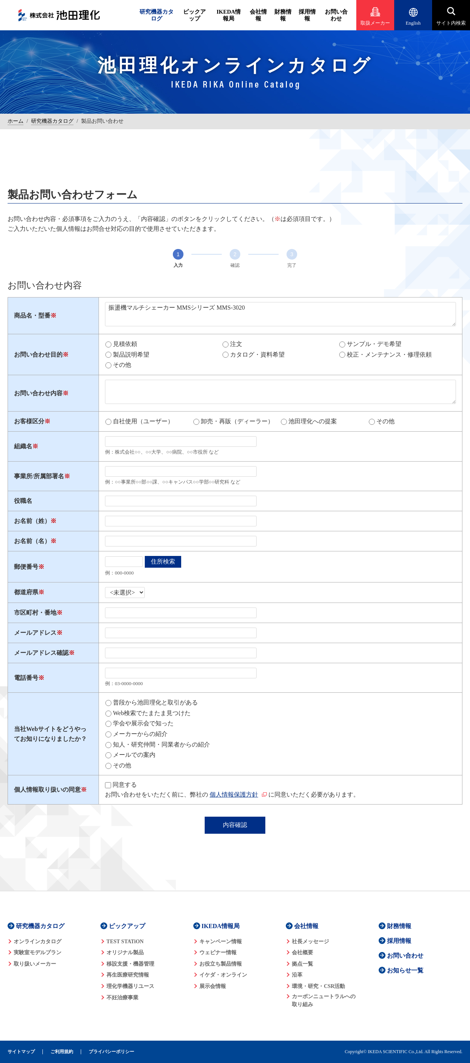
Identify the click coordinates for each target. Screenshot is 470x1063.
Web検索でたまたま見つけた (152, 713)
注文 (236, 344)
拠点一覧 (302, 964)
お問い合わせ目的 (38, 354)
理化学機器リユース (130, 986)
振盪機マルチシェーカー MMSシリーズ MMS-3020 (280, 314)
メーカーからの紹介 (140, 734)
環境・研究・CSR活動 (318, 986)
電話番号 (26, 678)
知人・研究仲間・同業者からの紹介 (161, 744)
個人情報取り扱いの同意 (47, 789)
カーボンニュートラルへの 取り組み (324, 1000)
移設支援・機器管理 (130, 964)
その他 (122, 365)
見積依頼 (125, 344)
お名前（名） (32, 541)
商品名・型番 (32, 315)
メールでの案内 (134, 754)
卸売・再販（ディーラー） (237, 421)
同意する (125, 784)
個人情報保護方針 (234, 794)
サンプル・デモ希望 (374, 344)
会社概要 (302, 952)
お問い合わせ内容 (38, 393)
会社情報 (258, 15)
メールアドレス (35, 632)
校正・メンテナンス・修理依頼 (389, 354)
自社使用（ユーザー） (143, 421)
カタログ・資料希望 (257, 354)
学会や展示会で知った (143, 723)
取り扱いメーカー (35, 964)
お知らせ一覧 (405, 970)
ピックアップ (194, 15)
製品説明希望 (131, 354)
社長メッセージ (310, 941)
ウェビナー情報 (218, 952)
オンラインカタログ (37, 941)
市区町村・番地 (35, 612)
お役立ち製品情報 (220, 964)
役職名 (23, 501)
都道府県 (26, 592)
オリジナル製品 (125, 952)
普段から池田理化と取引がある (155, 702)
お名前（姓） (32, 521)
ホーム (16, 121)
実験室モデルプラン (37, 952)
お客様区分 (29, 421)
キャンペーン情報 (220, 941)
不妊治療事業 (122, 997)
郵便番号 (26, 567)
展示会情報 (212, 986)
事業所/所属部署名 (39, 476)
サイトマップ (21, 1051)
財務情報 (282, 15)
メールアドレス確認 (41, 653)
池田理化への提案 (312, 421)
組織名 (23, 446)
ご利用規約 (61, 1051)
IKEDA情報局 (228, 15)
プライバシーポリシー (111, 1051)
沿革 (297, 975)
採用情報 (307, 15)
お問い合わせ (336, 15)
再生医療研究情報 (128, 975)
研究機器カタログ (156, 15)
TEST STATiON (125, 941)
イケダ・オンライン (223, 975)
